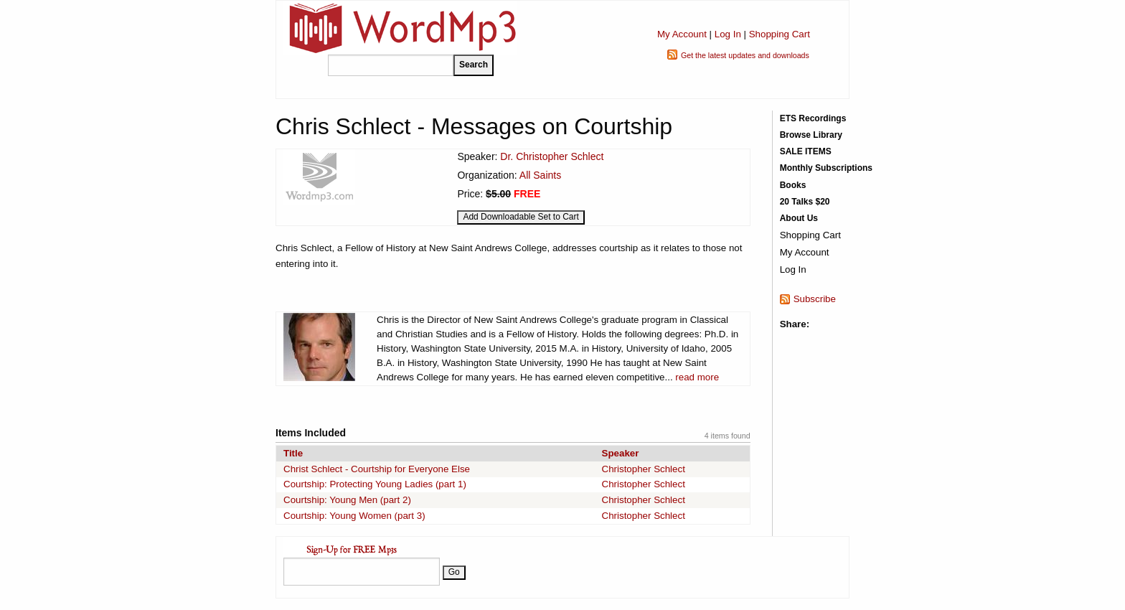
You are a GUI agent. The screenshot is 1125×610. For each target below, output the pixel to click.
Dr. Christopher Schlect (551, 156)
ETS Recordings (813, 118)
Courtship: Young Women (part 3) (354, 515)
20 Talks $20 (805, 202)
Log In (728, 34)
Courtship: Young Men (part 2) (347, 499)
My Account (682, 34)
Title (293, 453)
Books (793, 185)
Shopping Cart (779, 34)
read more (697, 377)
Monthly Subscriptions (826, 168)
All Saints (540, 175)
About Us (799, 218)
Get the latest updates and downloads (745, 55)
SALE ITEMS (806, 151)
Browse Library (811, 135)
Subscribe (815, 299)
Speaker (620, 453)
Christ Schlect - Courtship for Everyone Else (376, 469)
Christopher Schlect (643, 469)
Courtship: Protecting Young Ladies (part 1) (374, 484)
